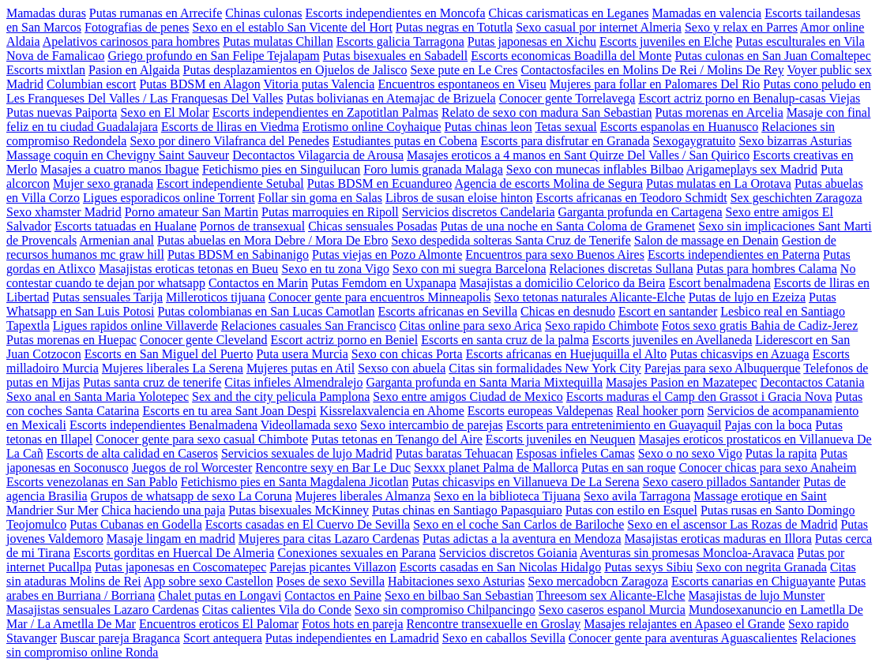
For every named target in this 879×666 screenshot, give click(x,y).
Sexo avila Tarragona (637, 496)
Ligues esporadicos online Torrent (169, 197)
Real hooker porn (660, 410)
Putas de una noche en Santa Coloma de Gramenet (568, 226)
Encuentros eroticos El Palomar (219, 623)
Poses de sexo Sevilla (330, 581)
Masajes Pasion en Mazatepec (681, 382)
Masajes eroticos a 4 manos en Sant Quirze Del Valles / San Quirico (578, 155)
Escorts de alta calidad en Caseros (132, 453)
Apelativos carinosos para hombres (131, 41)
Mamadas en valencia (707, 13)
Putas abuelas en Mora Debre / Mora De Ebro (272, 240)
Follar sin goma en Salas (320, 197)
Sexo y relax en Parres (741, 27)
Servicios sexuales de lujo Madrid (307, 453)
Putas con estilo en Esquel (631, 510)
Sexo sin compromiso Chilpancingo (445, 609)
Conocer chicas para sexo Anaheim (768, 467)
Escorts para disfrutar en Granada (564, 141)
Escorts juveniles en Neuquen (561, 439)
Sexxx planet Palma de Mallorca (496, 467)
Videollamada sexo (309, 425)
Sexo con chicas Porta (407, 354)
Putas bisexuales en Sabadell (395, 55)
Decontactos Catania (813, 382)
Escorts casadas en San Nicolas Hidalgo (500, 567)
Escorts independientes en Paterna (734, 254)
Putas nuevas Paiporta (61, 112)
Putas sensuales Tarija (107, 297)
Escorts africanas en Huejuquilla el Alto (566, 354)
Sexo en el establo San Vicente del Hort (293, 27)
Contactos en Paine (332, 595)
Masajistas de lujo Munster (756, 595)
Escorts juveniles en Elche (665, 41)
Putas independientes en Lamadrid (352, 638)
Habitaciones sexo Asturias (456, 581)
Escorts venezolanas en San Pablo (92, 481)
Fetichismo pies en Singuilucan (281, 169)
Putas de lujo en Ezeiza (747, 297)
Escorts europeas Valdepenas (541, 410)
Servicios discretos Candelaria (478, 212)
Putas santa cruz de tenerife (152, 382)
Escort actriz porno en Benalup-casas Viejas (749, 98)
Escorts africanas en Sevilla (447, 311)
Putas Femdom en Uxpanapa (383, 283)
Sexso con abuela (401, 368)
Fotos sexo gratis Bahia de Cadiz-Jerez (760, 325)
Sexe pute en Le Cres (463, 70)
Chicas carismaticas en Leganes (569, 13)
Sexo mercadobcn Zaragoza (598, 581)
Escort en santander (667, 311)
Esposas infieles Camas (576, 453)
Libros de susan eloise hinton (459, 197)
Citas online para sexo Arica (470, 325)
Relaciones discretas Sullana (621, 268)
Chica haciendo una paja (163, 510)
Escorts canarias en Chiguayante (753, 581)
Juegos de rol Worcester (192, 467)
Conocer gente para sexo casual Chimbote (202, 439)
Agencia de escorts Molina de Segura (548, 183)
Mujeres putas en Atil (300, 368)
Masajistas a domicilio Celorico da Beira (563, 283)
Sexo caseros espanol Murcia (612, 609)
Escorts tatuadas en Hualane (125, 226)
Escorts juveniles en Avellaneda (672, 339)
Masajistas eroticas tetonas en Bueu (189, 268)
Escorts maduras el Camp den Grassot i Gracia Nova (699, 396)
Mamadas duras (46, 13)
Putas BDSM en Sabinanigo (238, 254)
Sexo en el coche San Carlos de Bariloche (518, 524)
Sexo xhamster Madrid (64, 212)
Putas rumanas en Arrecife (155, 13)
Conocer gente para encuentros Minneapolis (380, 297)
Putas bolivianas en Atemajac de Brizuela (390, 98)
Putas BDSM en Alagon (199, 84)
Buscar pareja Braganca (120, 638)
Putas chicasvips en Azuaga (739, 354)
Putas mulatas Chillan (278, 41)
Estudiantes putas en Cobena (405, 141)
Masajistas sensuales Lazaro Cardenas (102, 609)
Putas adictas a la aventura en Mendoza (522, 538)
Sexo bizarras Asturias (794, 141)
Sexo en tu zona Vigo (335, 268)
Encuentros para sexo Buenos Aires (554, 254)
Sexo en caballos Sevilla (503, 638)
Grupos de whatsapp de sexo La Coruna (191, 496)
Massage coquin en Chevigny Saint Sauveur (117, 155)
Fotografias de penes (137, 27)
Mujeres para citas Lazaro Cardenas (329, 538)
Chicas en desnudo (567, 311)
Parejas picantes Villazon (332, 567)
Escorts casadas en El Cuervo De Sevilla (307, 524)
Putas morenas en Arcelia (719, 112)
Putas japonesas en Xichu (532, 41)
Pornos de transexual (252, 226)
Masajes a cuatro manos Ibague (119, 169)
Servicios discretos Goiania (508, 552)
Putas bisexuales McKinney (298, 510)
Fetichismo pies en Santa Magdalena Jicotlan (294, 481)
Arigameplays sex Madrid (751, 169)
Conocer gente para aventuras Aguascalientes (683, 638)
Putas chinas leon (488, 126)
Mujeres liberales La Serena (172, 368)
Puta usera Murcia (301, 354)
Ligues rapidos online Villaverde (135, 325)
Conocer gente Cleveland (204, 339)
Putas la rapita (781, 453)
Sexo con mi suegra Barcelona (470, 268)
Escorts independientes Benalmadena (163, 425)
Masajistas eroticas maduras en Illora (718, 538)
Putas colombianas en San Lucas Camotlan (266, 311)
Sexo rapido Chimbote (602, 325)
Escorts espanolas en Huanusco (679, 126)
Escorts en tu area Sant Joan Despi (229, 410)
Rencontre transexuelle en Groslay (494, 623)
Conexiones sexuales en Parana (356, 552)
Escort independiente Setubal (230, 183)
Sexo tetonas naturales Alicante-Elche (590, 297)
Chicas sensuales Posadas (373, 226)
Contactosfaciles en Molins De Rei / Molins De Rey (651, 70)
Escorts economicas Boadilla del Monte (571, 55)
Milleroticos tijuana (215, 297)
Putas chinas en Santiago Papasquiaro (467, 510)
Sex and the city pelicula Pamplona (281, 396)
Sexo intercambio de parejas (431, 425)
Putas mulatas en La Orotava (718, 183)
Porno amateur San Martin (191, 212)
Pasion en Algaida (134, 70)
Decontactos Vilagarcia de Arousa (318, 155)
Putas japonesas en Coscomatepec (180, 567)
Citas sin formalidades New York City (545, 368)
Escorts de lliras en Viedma (230, 126)
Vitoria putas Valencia (318, 84)
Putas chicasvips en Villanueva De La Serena (525, 481)
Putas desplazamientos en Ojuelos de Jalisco (295, 70)
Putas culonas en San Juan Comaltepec (772, 55)
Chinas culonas (263, 13)
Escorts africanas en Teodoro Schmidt (631, 197)
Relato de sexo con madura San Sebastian (546, 112)
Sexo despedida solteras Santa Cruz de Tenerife (510, 240)
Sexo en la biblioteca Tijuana (507, 496)
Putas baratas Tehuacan (454, 453)
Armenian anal (116, 240)
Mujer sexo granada (103, 183)
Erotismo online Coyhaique (371, 126)
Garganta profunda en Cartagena (640, 212)
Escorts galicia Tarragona (400, 41)
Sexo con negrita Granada (761, 567)
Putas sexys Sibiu (648, 567)
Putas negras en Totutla (454, 27)
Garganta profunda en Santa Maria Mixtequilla (484, 382)
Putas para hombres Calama (767, 268)
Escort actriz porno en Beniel (345, 339)
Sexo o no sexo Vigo (690, 453)
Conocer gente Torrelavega (567, 98)
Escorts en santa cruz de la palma (504, 339)
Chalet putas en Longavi (219, 595)
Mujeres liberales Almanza (363, 496)
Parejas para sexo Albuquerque (722, 368)
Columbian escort (91, 84)
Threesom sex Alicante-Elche (610, 595)
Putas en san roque (628, 467)
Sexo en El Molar (164, 112)
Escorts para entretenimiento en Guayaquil (614, 425)
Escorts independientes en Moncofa (396, 13)
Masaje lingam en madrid (171, 538)
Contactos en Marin (258, 283)
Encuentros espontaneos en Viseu (462, 84)
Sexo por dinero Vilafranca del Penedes (229, 141)
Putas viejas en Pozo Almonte (387, 254)
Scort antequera (222, 638)
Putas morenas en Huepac (71, 339)
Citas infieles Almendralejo (293, 382)
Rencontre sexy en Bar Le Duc (333, 467)
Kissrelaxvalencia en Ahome (392, 410)
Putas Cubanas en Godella (135, 524)
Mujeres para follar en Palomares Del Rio (655, 84)
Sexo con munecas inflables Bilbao (595, 169)
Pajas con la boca (769, 425)
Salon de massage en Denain (706, 240)
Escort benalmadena (719, 283)
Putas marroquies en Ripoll (330, 212)
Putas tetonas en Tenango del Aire (397, 439)
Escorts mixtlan (45, 70)
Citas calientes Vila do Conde (276, 609)
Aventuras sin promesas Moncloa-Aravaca (687, 552)
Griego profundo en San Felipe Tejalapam (213, 55)
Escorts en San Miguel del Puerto (169, 354)
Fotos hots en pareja (352, 623)
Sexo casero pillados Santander (722, 481)
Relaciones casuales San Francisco (308, 325)
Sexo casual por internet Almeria (599, 27)
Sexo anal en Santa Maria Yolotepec (97, 396)
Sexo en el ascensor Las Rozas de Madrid (732, 524)
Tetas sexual (565, 126)
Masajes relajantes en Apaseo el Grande (684, 623)
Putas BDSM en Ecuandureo (380, 183)
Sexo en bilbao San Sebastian (459, 595)
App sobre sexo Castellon (208, 581)
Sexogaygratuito (694, 141)
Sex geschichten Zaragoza (796, 197)
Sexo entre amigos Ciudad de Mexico (467, 396)
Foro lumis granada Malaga (432, 169)
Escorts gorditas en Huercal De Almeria (174, 552)
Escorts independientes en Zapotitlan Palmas (325, 112)
